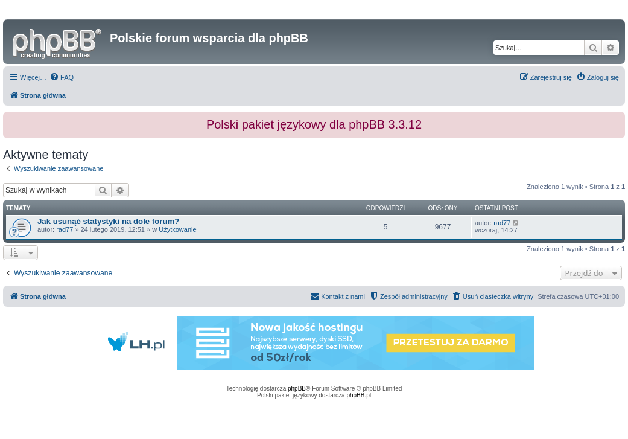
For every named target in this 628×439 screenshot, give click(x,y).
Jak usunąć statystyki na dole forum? (108, 221)
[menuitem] (61, 77)
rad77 (64, 229)
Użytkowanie (177, 229)
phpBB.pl (358, 395)
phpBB (297, 388)
